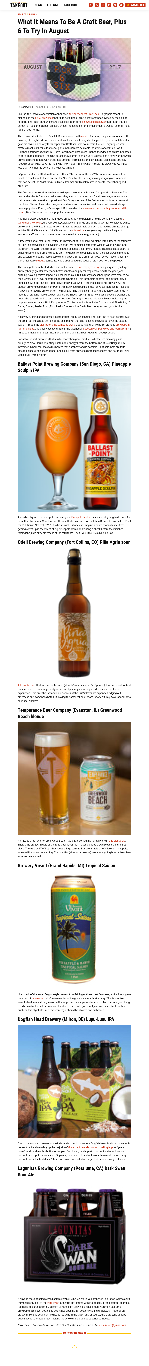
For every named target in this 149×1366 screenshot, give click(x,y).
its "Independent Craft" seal (84, 114)
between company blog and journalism (105, 328)
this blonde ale (117, 840)
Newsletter (135, 4)
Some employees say (87, 267)
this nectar (38, 998)
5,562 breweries (44, 118)
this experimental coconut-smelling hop (90, 1147)
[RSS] (121, 5)
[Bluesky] (115, 5)
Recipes (22, 14)
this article (78, 230)
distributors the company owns (57, 324)
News (38, 5)
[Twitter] (97, 5)
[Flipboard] (109, 5)
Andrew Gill (27, 107)
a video (85, 136)
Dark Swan (53, 1302)
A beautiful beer (27, 685)
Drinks (33, 14)
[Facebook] (91, 5)
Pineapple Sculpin (81, 517)
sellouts (40, 260)
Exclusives (53, 5)
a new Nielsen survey (94, 121)
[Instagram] (103, 5)
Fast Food (71, 5)
